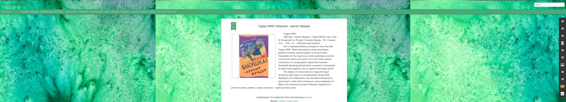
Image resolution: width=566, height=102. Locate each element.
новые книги (292, 28)
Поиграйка (83, 11)
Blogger (306, 100)
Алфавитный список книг (52, 11)
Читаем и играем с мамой (144, 11)
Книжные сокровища (120, 11)
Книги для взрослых (166, 11)
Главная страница (30, 11)
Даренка (308, 24)
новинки (282, 28)
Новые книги (71, 11)
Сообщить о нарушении (318, 100)
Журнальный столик (99, 11)
